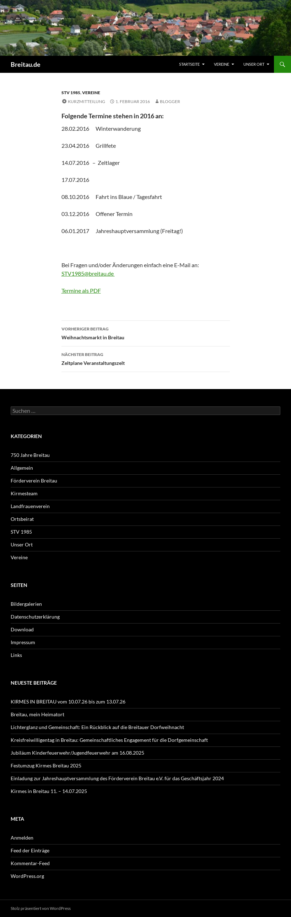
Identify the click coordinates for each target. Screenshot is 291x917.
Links (16, 655)
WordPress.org (27, 876)
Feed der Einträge (30, 850)
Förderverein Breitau (34, 481)
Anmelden (22, 838)
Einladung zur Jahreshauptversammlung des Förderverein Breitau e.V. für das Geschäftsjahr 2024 (117, 778)
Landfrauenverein (30, 506)
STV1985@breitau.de (88, 273)
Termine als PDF (81, 290)
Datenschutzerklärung (35, 617)
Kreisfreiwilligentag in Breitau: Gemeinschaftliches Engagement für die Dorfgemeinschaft (109, 740)
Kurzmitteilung (86, 101)
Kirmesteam (24, 493)
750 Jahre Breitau (30, 455)
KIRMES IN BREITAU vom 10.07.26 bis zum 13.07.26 (68, 701)
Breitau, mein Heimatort (37, 714)
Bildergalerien (26, 604)
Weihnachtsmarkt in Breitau (145, 332)
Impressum (23, 642)
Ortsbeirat (22, 519)
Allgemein (22, 468)
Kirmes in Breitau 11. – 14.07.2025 (49, 791)
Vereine (221, 64)
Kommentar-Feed (30, 863)
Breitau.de (26, 64)
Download (22, 629)
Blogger (170, 101)
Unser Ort (253, 64)
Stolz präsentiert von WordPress (41, 908)
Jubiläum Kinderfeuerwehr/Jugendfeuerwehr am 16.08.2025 (77, 753)
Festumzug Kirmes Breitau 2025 (46, 765)
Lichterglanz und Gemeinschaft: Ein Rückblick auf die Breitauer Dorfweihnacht (97, 727)
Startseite (189, 64)
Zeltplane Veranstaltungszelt (145, 358)
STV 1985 (70, 92)
